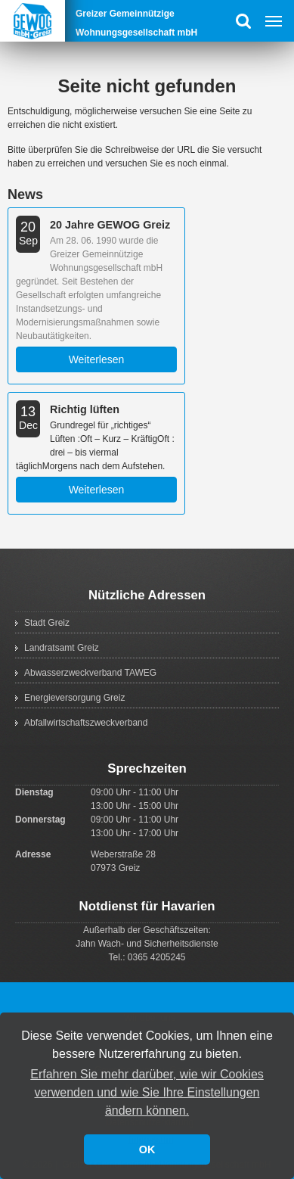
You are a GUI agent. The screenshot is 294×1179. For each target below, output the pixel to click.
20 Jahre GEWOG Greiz (110, 225)
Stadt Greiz (47, 622)
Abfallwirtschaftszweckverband (85, 722)
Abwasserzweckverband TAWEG (90, 672)
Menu (273, 21)
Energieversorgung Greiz (74, 697)
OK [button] (147, 1149)
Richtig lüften (84, 409)
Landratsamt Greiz (61, 647)
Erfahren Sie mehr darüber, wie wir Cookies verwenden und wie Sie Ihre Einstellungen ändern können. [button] (147, 1092)
